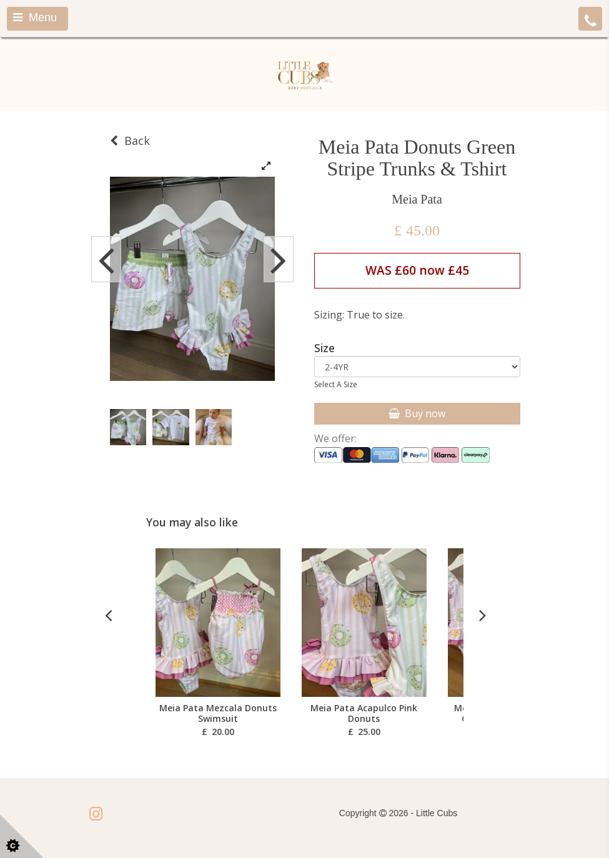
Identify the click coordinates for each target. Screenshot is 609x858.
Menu (35, 17)
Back (130, 140)
